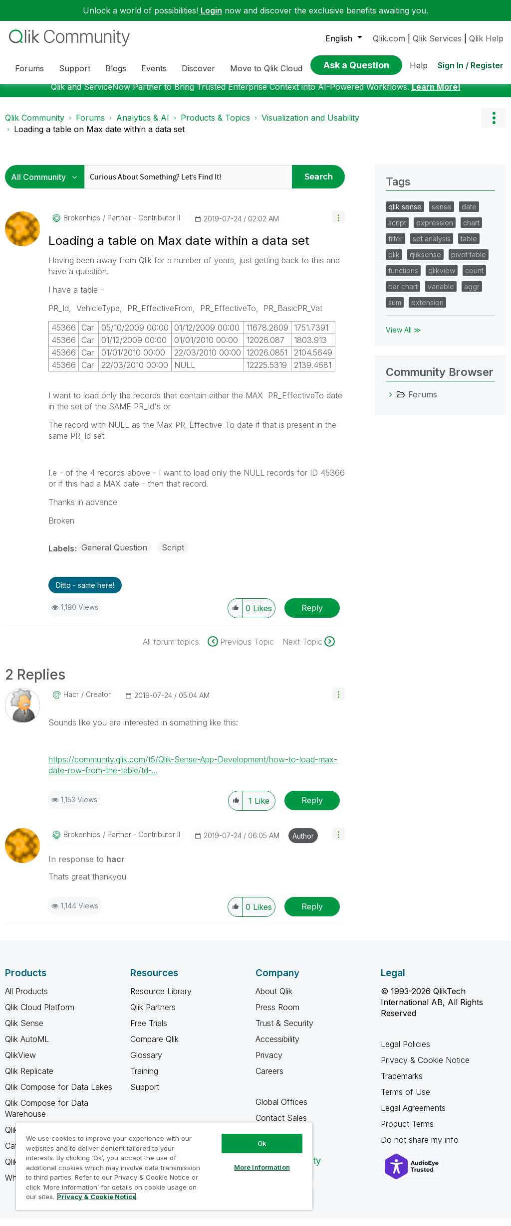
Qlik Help (486, 38)
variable (441, 294)
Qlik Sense (24, 1031)
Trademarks (402, 1083)
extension (427, 310)
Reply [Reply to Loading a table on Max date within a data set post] (312, 615)
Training (144, 1078)
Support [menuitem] (74, 68)
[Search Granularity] (47, 184)
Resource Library (161, 999)
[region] (164, 1166)
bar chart (403, 294)
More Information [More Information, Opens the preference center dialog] (262, 1167)
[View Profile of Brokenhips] (81, 225)
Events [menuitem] (154, 68)
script (397, 230)
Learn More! (436, 94)
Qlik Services (437, 38)
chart (471, 230)
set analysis (432, 246)
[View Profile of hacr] (71, 702)
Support (144, 1094)
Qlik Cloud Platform (39, 1015)
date (469, 214)
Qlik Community (34, 125)
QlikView (20, 1062)
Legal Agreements (413, 1115)
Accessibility (277, 1046)
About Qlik (274, 999)
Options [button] (493, 125)
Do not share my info (421, 1147)
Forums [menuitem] (29, 68)
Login (211, 10)
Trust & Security (284, 1031)
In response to (86, 867)
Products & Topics (215, 125)
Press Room (277, 1015)
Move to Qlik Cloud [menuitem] (266, 68)
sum (394, 310)
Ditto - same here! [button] (85, 592)
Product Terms (407, 1131)
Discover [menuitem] (198, 68)
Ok (261, 1143)
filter (395, 246)
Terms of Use (405, 1099)
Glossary (146, 1062)
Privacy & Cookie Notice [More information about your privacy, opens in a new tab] (96, 1197)
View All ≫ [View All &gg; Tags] (403, 337)
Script (173, 555)
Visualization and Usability (310, 125)
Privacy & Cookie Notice (425, 1067)
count (474, 278)
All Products (26, 999)
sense (442, 214)
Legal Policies (405, 1051)
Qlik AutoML (27, 1046)
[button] (338, 224)
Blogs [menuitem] (115, 68)
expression (434, 230)
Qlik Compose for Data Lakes (58, 1094)
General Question (114, 555)
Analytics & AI (142, 125)
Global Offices (281, 1109)
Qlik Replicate (29, 1078)
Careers (269, 1078)
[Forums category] (391, 401)
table (469, 246)
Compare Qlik (154, 1046)
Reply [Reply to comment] (312, 808)
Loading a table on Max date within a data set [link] (99, 137)
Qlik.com (389, 38)
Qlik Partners (153, 1015)
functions (403, 278)
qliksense (425, 262)
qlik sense (405, 214)
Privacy (269, 1062)
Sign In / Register (471, 65)
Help (419, 65)
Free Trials (148, 1031)
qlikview (441, 278)
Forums (90, 125)
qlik (394, 262)
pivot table (468, 262)
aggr (472, 294)
